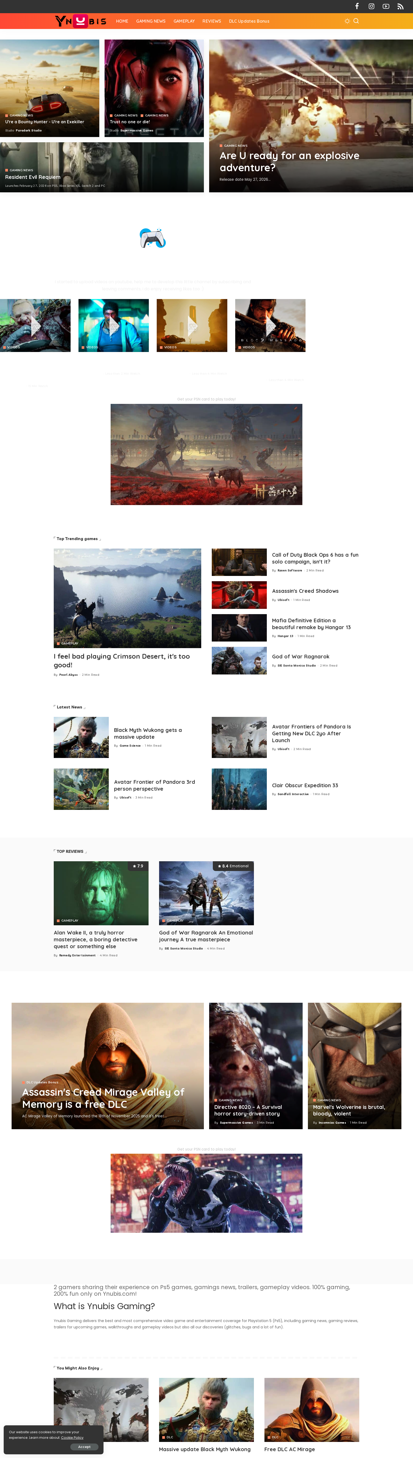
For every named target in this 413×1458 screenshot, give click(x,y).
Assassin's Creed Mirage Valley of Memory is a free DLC (105, 1097)
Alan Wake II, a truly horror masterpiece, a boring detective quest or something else (95, 939)
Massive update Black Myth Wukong (205, 1448)
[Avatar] (101, 1409)
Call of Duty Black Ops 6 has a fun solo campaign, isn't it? (311, 558)
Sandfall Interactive (293, 794)
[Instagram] (371, 6)
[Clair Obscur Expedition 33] (239, 789)
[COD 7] (102, 167)
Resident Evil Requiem (33, 177)
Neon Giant (92, 373)
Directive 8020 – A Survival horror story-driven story (248, 1109)
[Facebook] (357, 6)
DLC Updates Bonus (42, 1081)
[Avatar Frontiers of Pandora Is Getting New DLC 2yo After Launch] (239, 737)
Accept (63, 1447)
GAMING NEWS (236, 145)
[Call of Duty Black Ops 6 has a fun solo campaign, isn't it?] (239, 562)
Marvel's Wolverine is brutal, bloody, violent (349, 1109)
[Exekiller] (311, 116)
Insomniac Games (332, 1122)
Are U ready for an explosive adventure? (291, 161)
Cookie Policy (20, 1437)
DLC (170, 1436)
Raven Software (290, 570)
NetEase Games (252, 380)
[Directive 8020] (154, 88)
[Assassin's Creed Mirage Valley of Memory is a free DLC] (108, 1065)
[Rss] (400, 6)
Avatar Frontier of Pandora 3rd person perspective (155, 785)
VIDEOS (14, 347)
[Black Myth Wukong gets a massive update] (81, 737)
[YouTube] (386, 6)
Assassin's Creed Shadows (306, 591)
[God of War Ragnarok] (239, 660)
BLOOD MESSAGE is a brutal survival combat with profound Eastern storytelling (266, 365)
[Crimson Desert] (35, 325)
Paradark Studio (29, 130)
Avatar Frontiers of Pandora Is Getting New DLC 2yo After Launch (312, 733)
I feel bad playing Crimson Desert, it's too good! (123, 660)
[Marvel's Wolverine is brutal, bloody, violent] (354, 1065)
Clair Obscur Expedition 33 (306, 785)
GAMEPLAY (69, 643)
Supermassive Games (136, 130)
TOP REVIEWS (70, 851)
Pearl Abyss (15, 386)
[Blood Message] (270, 325)
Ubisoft (283, 600)
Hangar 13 (286, 636)
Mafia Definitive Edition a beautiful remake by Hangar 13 (312, 623)
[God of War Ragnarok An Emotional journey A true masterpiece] (206, 893)
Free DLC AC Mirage (290, 1448)
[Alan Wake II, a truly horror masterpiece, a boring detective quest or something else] (101, 893)
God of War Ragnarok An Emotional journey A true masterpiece (206, 935)
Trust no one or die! (130, 121)
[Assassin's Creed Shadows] (239, 595)
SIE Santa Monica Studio (297, 665)
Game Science (130, 745)
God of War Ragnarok (301, 656)
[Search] (356, 21)
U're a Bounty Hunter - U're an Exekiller (45, 121)
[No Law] (113, 325)
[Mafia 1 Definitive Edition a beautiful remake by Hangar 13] (239, 628)
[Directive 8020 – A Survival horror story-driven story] (256, 1065)
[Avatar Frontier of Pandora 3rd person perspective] (81, 789)
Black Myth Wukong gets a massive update (148, 733)
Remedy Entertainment (77, 954)
